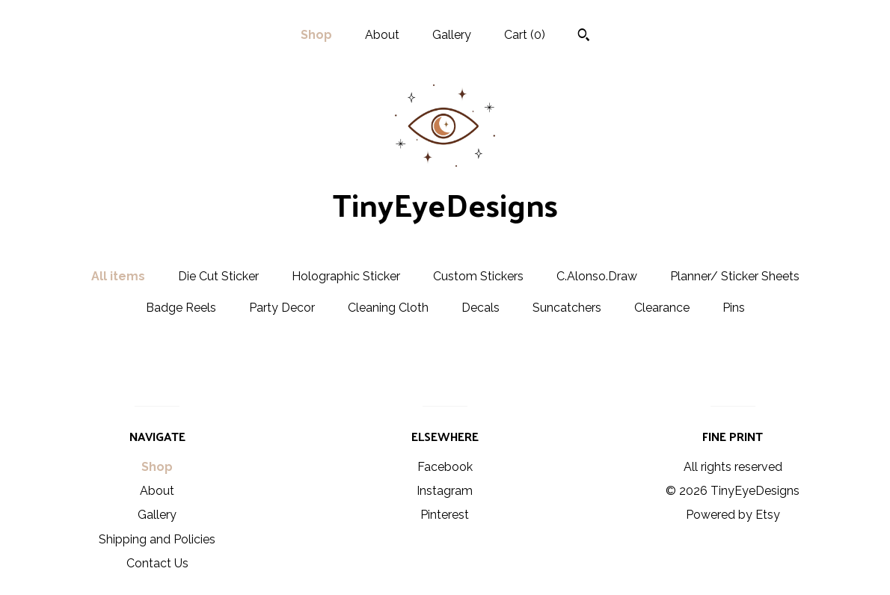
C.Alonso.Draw (596, 276)
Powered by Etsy (733, 515)
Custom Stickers (478, 276)
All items (118, 276)
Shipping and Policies (157, 539)
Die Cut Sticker (218, 276)
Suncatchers (567, 307)
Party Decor (282, 307)
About (382, 35)
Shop (316, 35)
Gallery (451, 35)
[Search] (583, 36)
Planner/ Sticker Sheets (735, 276)
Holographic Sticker (346, 276)
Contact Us (157, 563)
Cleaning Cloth (388, 307)
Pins (733, 307)
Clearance (662, 307)
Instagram (445, 491)
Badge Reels (181, 307)
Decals (480, 307)
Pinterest (444, 515)
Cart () (524, 35)
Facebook (445, 467)
